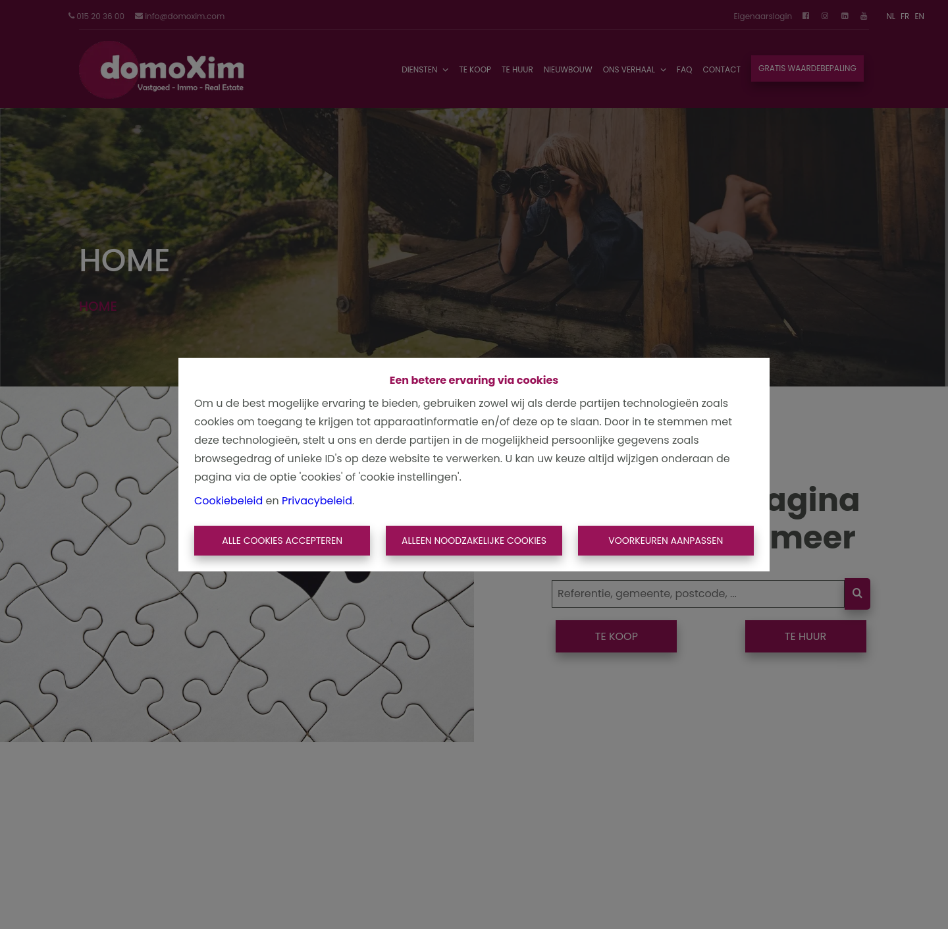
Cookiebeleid (228, 500)
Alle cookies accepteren (282, 540)
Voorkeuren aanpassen (665, 540)
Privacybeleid (317, 500)
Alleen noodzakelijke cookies (474, 540)
